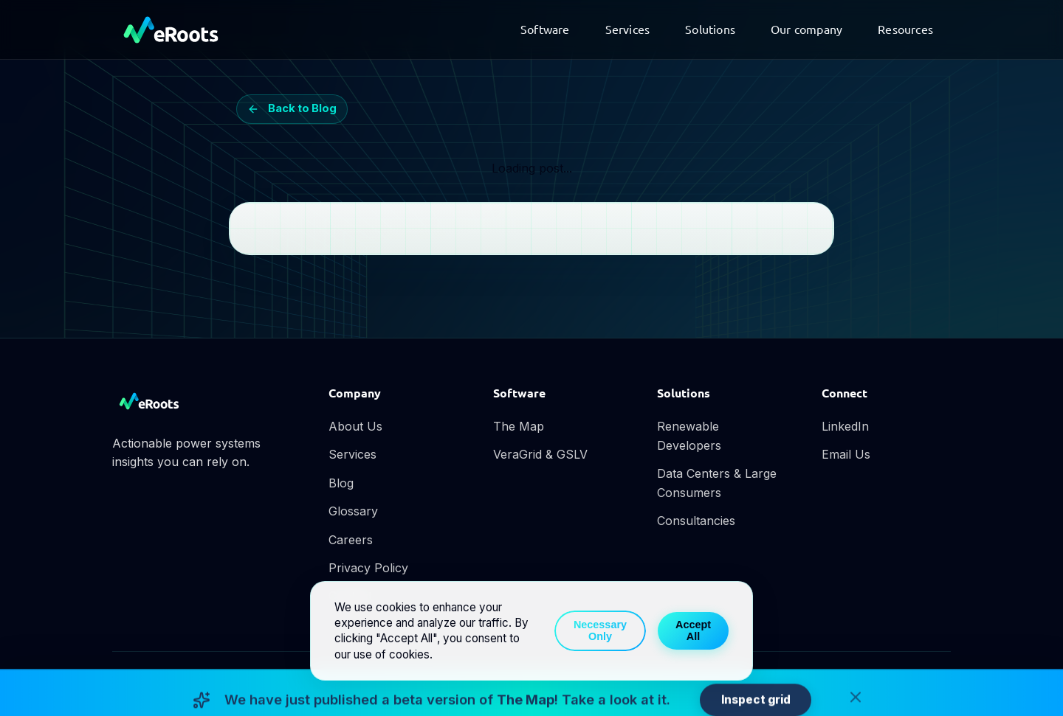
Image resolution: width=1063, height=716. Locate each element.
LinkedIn (845, 426)
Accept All (693, 630)
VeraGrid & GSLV (540, 454)
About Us (355, 426)
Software (545, 28)
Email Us (846, 454)
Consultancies (696, 520)
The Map (518, 426)
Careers (350, 539)
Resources (905, 28)
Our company (806, 28)
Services (627, 28)
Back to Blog (292, 108)
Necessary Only (600, 630)
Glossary (353, 511)
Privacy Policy (368, 567)
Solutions (710, 28)
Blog (341, 483)
